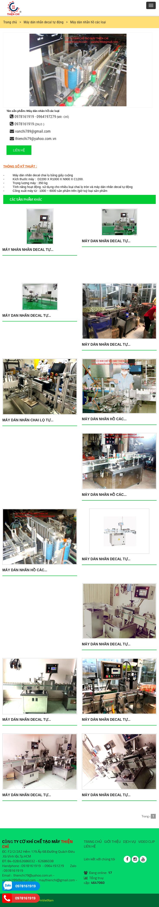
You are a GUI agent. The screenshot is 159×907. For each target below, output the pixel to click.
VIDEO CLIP (146, 841)
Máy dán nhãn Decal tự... (106, 559)
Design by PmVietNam (39, 900)
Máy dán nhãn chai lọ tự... (27, 420)
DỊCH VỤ (129, 841)
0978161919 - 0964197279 (35, 116)
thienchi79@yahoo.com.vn (35, 138)
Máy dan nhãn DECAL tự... (106, 241)
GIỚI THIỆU (112, 841)
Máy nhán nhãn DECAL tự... (27, 249)
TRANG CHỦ (93, 841)
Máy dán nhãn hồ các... (104, 419)
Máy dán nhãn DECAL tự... (106, 344)
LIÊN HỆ (19, 150)
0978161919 (24, 124)
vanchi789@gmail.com (33, 131)
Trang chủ (10, 22)
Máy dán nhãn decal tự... (26, 719)
